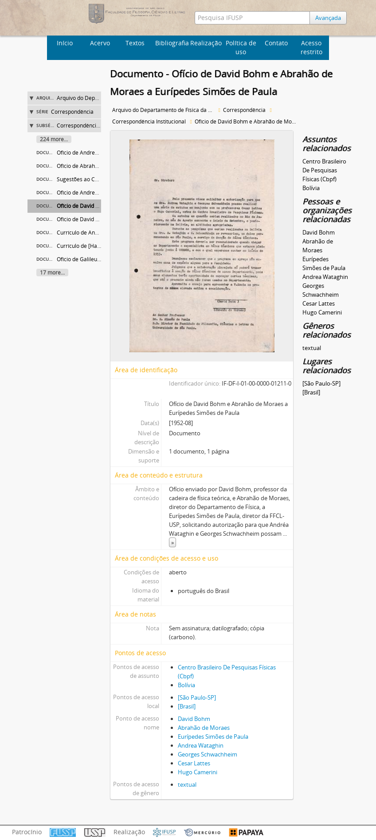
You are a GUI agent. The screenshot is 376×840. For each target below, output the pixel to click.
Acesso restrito (311, 47)
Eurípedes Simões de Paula (213, 736)
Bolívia (186, 685)
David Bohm (194, 719)
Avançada (328, 18)
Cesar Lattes (194, 763)
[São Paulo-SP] (197, 697)
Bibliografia (171, 43)
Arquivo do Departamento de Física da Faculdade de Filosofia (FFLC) (164, 110)
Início (65, 43)
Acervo (100, 43)
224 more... (54, 139)
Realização (206, 43)
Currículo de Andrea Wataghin (94, 232)
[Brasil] (187, 706)
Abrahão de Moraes (204, 728)
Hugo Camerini (197, 772)
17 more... (52, 272)
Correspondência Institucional (93, 125)
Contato (276, 43)
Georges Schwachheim (207, 754)
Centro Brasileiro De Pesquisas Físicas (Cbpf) (324, 170)
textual (187, 784)
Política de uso (241, 47)
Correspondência (72, 111)
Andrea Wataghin (200, 745)
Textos (135, 43)
